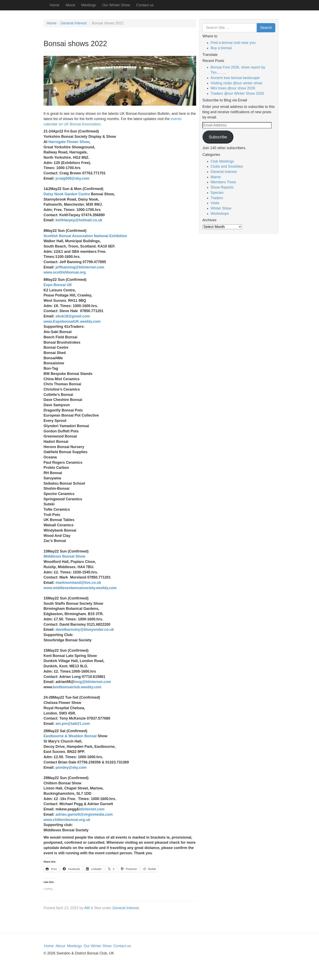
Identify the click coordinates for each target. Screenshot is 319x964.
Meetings (88, 5)
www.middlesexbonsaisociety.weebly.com (80, 588)
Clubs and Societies (227, 166)
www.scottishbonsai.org (65, 272)
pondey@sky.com (71, 767)
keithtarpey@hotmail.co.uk (79, 220)
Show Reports (222, 187)
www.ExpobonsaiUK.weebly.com (72, 321)
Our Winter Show (116, 5)
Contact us (145, 5)
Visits (215, 203)
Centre (83, 194)
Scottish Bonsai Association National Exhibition (85, 236)
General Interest (73, 23)
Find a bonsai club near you (233, 43)
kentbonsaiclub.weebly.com (77, 687)
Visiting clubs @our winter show (236, 83)
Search (266, 28)
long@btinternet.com (92, 682)
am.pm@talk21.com (73, 724)
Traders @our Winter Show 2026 (237, 93)
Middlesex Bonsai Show (65, 556)
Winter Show (221, 208)
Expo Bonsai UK (58, 285)
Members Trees (223, 182)
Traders (217, 198)
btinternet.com (91, 809)
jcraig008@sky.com (72, 178)
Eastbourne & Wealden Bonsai (71, 736)
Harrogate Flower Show (68, 142)
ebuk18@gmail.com (73, 316)
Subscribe (218, 137)
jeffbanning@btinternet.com (80, 267)
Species (217, 193)
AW (87, 908)
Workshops (220, 214)
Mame (216, 177)
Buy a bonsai (221, 48)
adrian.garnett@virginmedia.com (84, 814)
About (70, 5)
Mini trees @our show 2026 (233, 88)
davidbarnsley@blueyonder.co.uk (85, 629)
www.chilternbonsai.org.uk (67, 820)
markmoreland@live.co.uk (78, 583)
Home (54, 5)
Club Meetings (222, 161)
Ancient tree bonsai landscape (235, 78)
